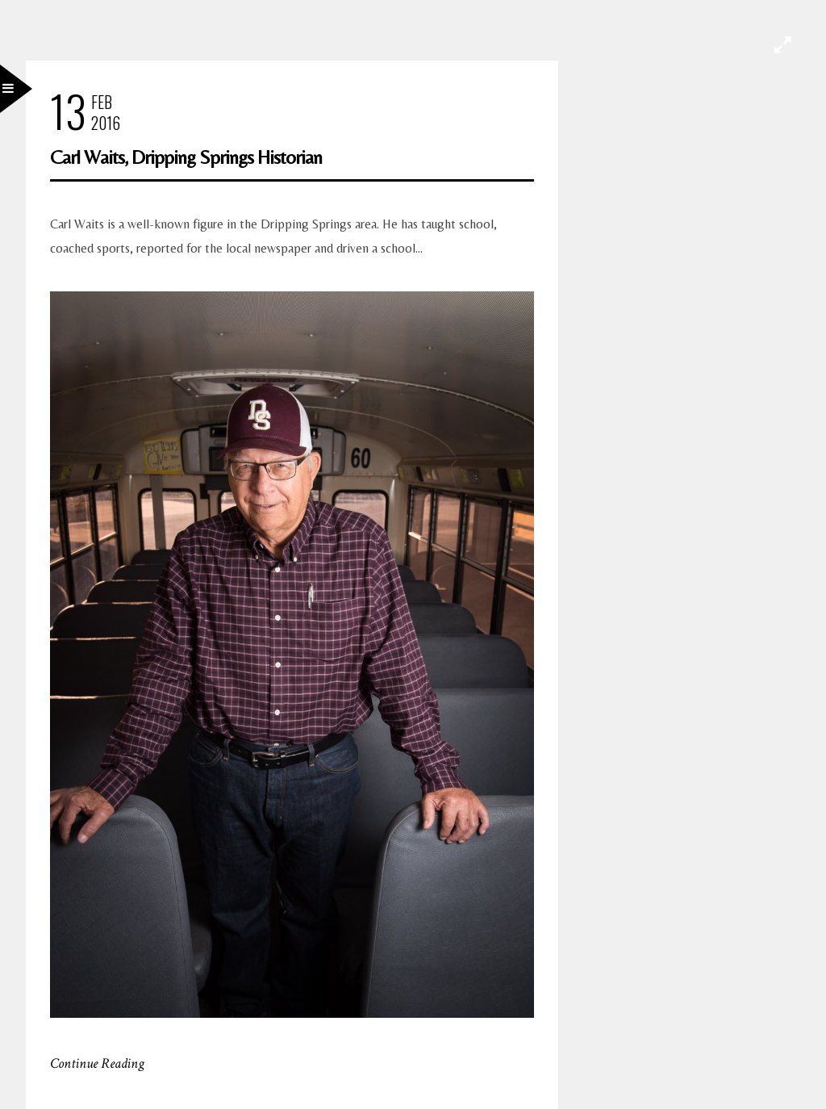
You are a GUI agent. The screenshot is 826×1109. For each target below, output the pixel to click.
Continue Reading (97, 1063)
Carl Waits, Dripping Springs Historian (186, 157)
